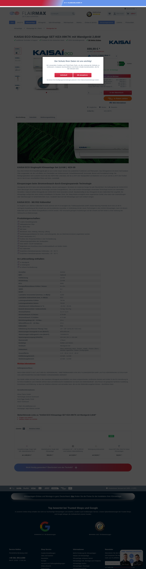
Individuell (63, 75)
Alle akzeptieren (82, 75)
